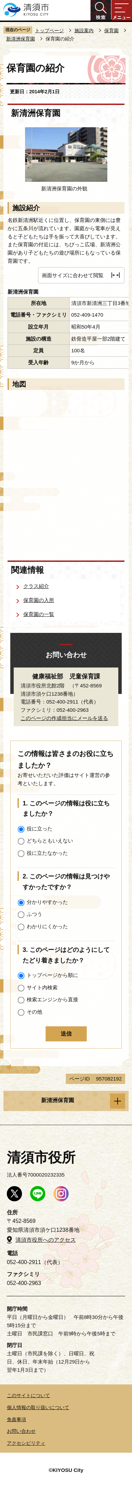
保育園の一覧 (38, 614)
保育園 (111, 30)
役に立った (39, 828)
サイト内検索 (42, 987)
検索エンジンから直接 (52, 999)
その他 (34, 1012)
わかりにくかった (47, 926)
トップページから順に (52, 975)
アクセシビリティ (26, 1443)
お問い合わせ (21, 1431)
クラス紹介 (36, 586)
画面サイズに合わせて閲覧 (73, 275)
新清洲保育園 (20, 39)
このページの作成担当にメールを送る (64, 718)
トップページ (49, 30)
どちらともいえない (50, 840)
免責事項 (16, 1419)
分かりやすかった (47, 902)
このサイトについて (28, 1395)
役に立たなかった (47, 853)
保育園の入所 (38, 600)
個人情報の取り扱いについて (38, 1407)
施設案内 (84, 30)
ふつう (34, 914)
